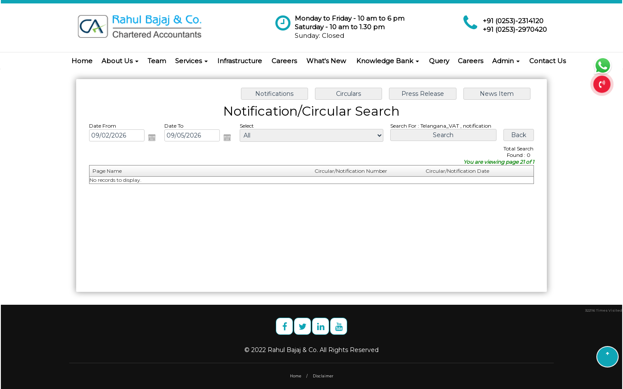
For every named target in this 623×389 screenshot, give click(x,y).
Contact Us (547, 61)
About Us (120, 61)
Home (82, 61)
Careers (284, 61)
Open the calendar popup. (157, 139)
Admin (506, 61)
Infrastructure (239, 61)
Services (191, 61)
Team (157, 61)
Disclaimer (323, 376)
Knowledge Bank (387, 61)
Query (439, 61)
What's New (326, 61)
